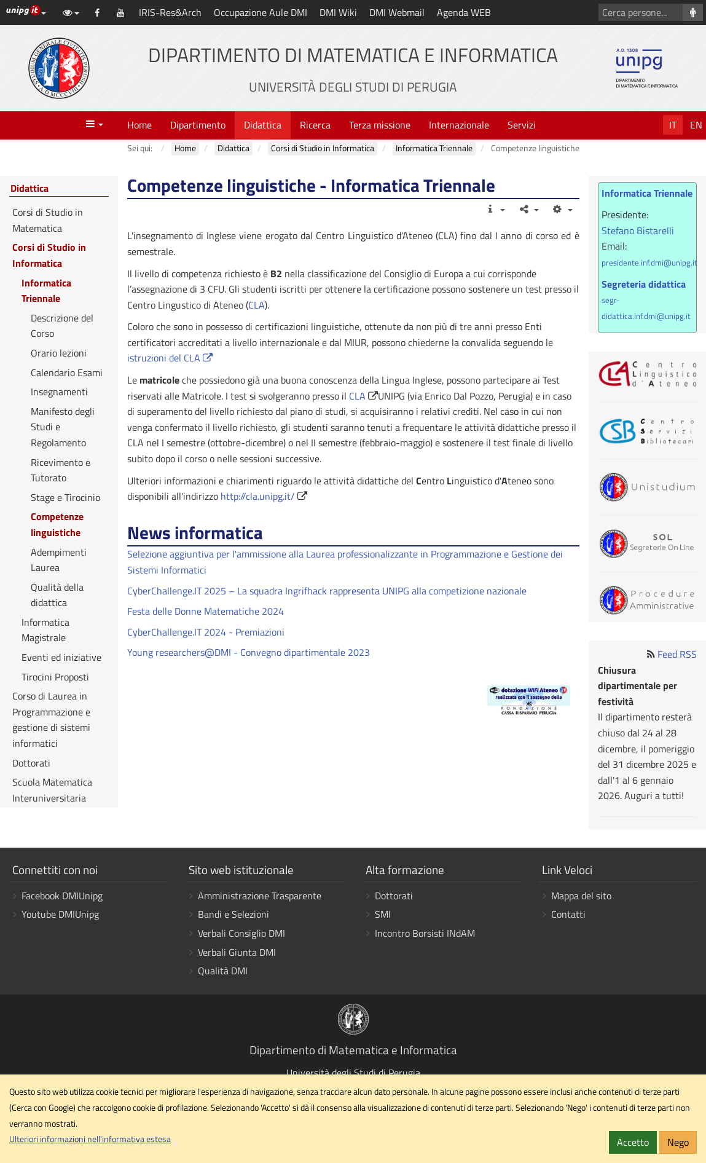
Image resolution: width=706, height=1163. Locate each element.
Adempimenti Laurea (59, 560)
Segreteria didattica (644, 284)
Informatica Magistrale (45, 630)
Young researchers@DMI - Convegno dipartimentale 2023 (248, 652)
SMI (383, 914)
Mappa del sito (581, 895)
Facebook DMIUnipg (62, 895)
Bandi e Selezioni (233, 914)
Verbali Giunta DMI (237, 952)
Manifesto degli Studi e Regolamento (63, 427)
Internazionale (459, 124)
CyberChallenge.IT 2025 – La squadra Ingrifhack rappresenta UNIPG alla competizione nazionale (327, 590)
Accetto (633, 1142)
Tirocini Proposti (55, 676)
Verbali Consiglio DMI (241, 933)
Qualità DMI (223, 970)
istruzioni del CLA (170, 357)
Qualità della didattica (57, 595)
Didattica (262, 124)
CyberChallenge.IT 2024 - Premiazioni (205, 632)
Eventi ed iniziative (61, 657)
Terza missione (379, 124)
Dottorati (31, 762)
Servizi (522, 124)
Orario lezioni (59, 352)
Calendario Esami (67, 372)
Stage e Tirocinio (65, 497)
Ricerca (315, 124)
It (673, 124)
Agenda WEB (464, 12)
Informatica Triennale (46, 290)
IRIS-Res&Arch (170, 12)
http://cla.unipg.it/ (258, 496)
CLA (256, 305)
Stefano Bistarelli (638, 230)
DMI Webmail (397, 12)
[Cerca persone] (693, 12)
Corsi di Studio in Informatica (49, 255)
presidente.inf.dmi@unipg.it (649, 262)
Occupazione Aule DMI (260, 12)
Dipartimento (198, 124)
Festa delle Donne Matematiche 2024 (205, 611)
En (696, 124)
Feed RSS (677, 654)
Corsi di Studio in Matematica (47, 220)
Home (139, 124)
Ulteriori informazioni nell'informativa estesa (90, 1139)
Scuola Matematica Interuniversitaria (52, 790)
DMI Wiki (338, 12)
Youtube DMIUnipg (60, 914)
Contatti (568, 914)
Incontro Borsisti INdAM (425, 933)
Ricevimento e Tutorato (60, 470)
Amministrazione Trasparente (259, 895)
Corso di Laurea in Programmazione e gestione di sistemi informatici (51, 719)
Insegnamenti (59, 391)
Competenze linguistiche (57, 524)
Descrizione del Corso (62, 325)
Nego (678, 1142)
